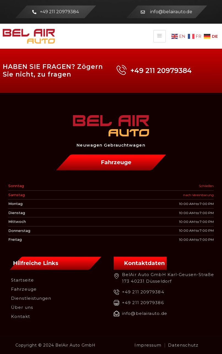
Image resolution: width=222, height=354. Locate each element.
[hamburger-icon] (159, 36)
